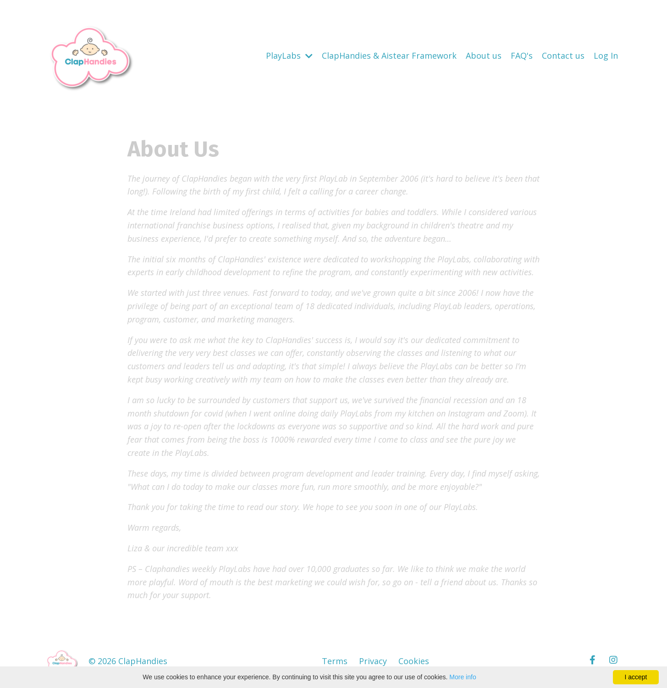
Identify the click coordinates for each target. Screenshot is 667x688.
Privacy (373, 660)
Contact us (563, 55)
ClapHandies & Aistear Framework (389, 55)
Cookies (413, 660)
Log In (606, 55)
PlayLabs (289, 55)
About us (484, 55)
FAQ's (522, 55)
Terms (334, 660)
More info (462, 677)
